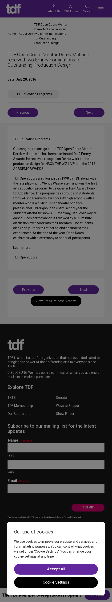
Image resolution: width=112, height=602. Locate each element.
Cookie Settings (56, 582)
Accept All (56, 569)
